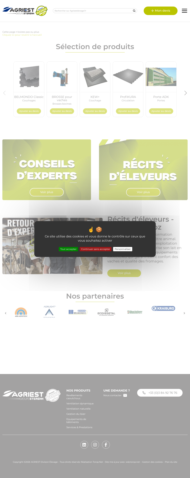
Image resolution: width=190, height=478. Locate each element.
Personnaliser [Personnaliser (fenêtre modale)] (123, 249)
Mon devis (160, 11)
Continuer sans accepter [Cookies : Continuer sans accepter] (95, 249)
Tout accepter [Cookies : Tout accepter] (68, 249)
